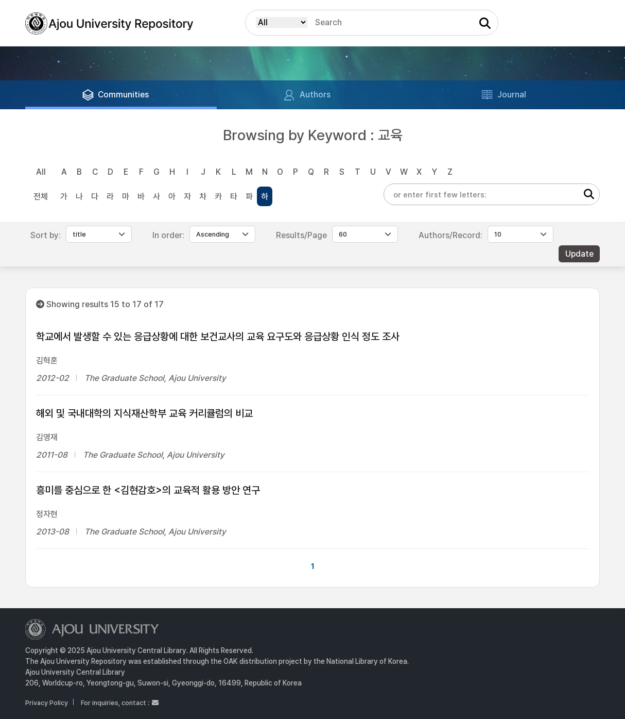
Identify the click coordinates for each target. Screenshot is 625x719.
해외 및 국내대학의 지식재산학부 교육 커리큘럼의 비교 (144, 413)
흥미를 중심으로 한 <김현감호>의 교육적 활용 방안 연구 (148, 490)
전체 (40, 197)
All (41, 172)
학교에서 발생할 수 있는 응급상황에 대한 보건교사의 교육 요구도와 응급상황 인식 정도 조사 (218, 336)
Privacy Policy (46, 703)
